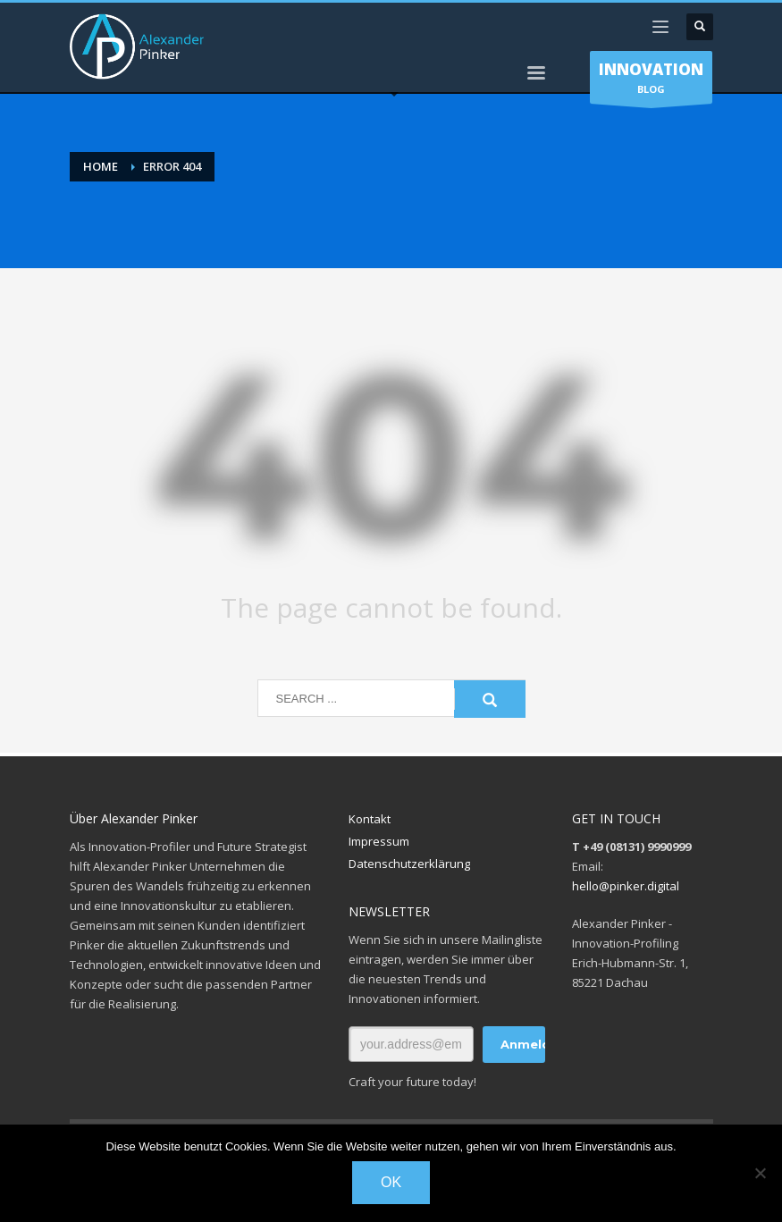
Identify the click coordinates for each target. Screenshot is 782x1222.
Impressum (379, 841)
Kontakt (370, 819)
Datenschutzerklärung (409, 863)
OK (391, 1182)
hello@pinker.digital (625, 886)
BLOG (651, 81)
